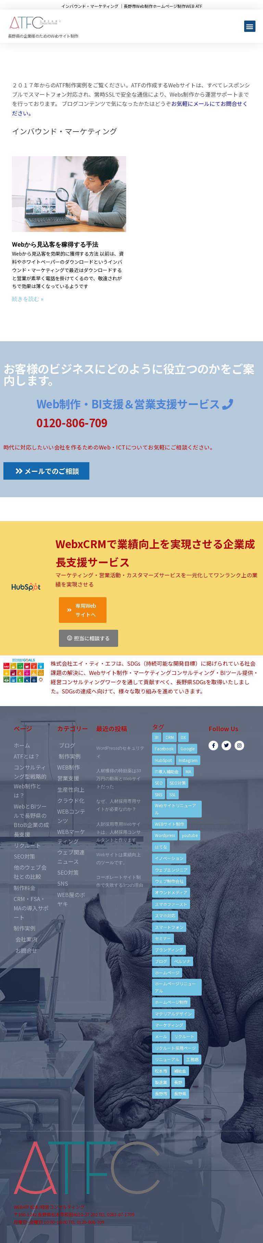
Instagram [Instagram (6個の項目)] (188, 760)
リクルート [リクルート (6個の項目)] (184, 1036)
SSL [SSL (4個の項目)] (172, 794)
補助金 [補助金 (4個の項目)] (180, 1071)
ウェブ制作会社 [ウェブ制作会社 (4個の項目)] (169, 881)
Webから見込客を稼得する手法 (55, 244)
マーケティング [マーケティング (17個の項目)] (169, 1025)
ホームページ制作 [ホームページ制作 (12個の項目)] (171, 1002)
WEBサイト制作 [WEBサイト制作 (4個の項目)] (169, 824)
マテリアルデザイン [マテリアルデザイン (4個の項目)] (173, 1014)
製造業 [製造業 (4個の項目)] (161, 1082)
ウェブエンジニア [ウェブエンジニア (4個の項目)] (171, 870)
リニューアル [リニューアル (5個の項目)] (167, 1059)
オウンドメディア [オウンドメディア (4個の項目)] (171, 892)
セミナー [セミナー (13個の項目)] (163, 938)
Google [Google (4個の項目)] (187, 748)
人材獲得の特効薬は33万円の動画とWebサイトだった (118, 778)
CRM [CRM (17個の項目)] (169, 737)
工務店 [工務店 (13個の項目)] (192, 1059)
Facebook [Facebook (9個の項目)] (164, 748)
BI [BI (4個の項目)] (157, 737)
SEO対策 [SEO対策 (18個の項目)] (178, 783)
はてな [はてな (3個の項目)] (161, 847)
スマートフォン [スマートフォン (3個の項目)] (169, 927)
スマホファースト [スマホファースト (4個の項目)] (171, 904)
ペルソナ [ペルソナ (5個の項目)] (182, 961)
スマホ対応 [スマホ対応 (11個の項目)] (165, 915)
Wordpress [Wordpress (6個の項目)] (165, 835)
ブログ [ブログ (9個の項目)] (161, 961)
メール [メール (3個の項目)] (161, 1036)
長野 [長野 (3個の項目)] (178, 1082)
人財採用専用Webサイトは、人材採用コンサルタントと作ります (118, 832)
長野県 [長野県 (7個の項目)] (180, 1093)
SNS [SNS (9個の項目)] (158, 794)
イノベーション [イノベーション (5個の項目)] (169, 858)
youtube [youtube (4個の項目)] (190, 835)
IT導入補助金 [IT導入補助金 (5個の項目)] (167, 771)
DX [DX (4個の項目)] (183, 737)
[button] (249, 26)
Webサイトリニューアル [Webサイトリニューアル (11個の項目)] (175, 808)
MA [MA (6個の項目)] (188, 771)
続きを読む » (27, 299)
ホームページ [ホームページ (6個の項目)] (167, 972)
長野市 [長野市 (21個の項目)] (161, 1093)
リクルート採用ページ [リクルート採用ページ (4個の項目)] (175, 1048)
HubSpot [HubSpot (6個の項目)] (163, 760)
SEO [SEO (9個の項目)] (159, 783)
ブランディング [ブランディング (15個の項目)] (169, 949)
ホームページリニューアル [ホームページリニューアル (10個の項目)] (175, 987)
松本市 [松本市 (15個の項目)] (161, 1071)
